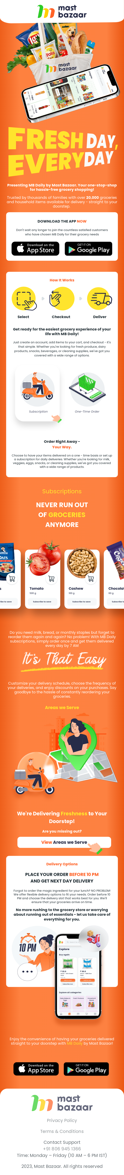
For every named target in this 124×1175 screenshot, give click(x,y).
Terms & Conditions (62, 1131)
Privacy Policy (62, 1120)
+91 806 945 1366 (62, 1149)
